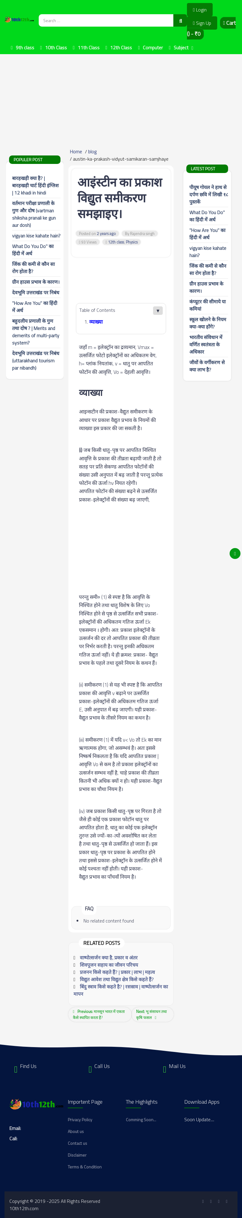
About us (76, 1131)
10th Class (56, 47)
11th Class (89, 47)
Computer (153, 47)
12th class (116, 242)
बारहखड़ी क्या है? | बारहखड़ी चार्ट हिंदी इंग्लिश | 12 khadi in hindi (35, 185)
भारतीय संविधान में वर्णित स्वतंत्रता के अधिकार (205, 344)
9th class (25, 47)
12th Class (121, 47)
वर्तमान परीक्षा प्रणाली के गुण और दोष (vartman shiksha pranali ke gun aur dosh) (34, 214)
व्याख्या (96, 322)
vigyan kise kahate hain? (36, 235)
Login (200, 9)
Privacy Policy (80, 1119)
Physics (132, 242)
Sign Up (202, 23)
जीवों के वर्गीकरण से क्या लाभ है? (207, 366)
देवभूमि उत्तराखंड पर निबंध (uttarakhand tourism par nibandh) (35, 360)
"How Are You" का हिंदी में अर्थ (207, 234)
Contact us (77, 1143)
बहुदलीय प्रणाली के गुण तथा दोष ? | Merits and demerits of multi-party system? (35, 331)
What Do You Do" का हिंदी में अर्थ (207, 216)
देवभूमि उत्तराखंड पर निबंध (35, 292)
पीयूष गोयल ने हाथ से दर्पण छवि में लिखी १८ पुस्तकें (208, 194)
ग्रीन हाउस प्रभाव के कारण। (36, 282)
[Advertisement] (121, 96)
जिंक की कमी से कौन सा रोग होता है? (207, 269)
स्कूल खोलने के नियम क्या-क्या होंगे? (207, 323)
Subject (181, 47)
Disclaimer (77, 1155)
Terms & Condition (85, 1167)
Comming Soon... (141, 1119)
